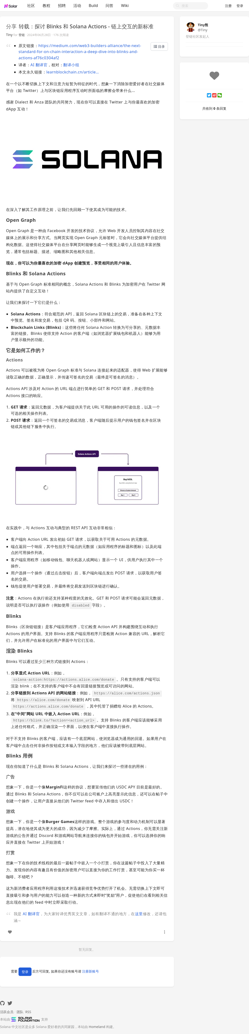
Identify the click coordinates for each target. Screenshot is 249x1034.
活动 (77, 5)
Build (93, 5)
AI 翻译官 (38, 64)
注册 (228, 5)
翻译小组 (71, 64)
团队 (20, 1012)
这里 (139, 913)
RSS (28, 1012)
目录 (159, 46)
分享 (11, 26)
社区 (31, 5)
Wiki (125, 5)
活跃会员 (6, 1012)
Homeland (97, 1026)
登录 (239, 5)
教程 (46, 5)
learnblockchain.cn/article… (72, 72)
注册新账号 (90, 971)
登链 (22, 35)
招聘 (62, 5)
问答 (109, 5)
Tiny (9, 34)
